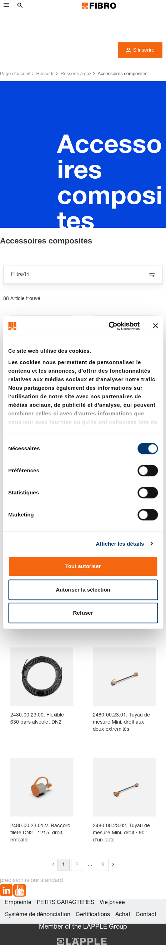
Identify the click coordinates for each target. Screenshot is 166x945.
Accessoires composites (122, 73)
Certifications (93, 915)
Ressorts (45, 73)
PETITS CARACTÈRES (65, 903)
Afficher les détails (120, 544)
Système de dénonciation (37, 915)
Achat (122, 915)
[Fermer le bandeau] (155, 326)
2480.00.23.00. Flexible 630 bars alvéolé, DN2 (37, 719)
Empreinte (18, 903)
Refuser (83, 613)
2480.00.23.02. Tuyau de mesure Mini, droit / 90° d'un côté (121, 833)
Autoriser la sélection (83, 590)
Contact (146, 915)
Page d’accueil (15, 73)
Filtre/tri (83, 275)
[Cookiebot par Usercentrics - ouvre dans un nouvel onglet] (108, 326)
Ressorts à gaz (76, 73)
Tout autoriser (83, 566)
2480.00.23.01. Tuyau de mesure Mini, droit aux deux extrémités (121, 722)
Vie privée (112, 903)
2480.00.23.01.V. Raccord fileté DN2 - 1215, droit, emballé (40, 833)
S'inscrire (140, 50)
